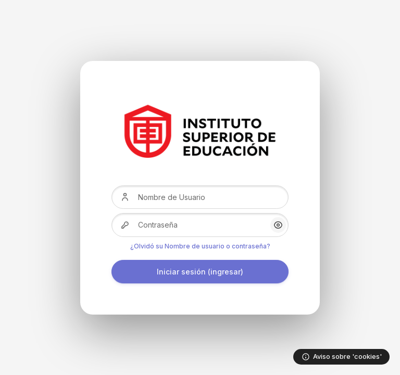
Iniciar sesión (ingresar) (200, 271)
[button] (278, 225)
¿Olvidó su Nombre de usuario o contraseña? (200, 246)
